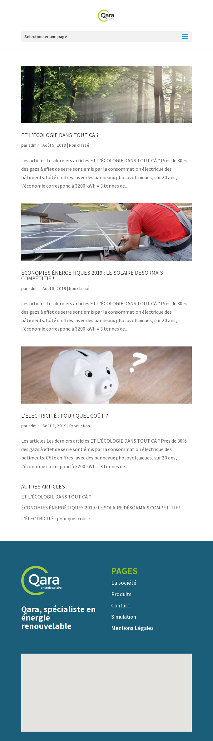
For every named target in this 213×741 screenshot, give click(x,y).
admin (34, 145)
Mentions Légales (132, 627)
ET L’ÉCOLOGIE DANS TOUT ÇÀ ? (60, 135)
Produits (121, 594)
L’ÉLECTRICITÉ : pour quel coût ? (64, 415)
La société (123, 582)
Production (79, 426)
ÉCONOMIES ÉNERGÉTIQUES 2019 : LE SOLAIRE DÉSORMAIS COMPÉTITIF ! (92, 275)
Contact (120, 605)
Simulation (123, 616)
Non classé (79, 145)
